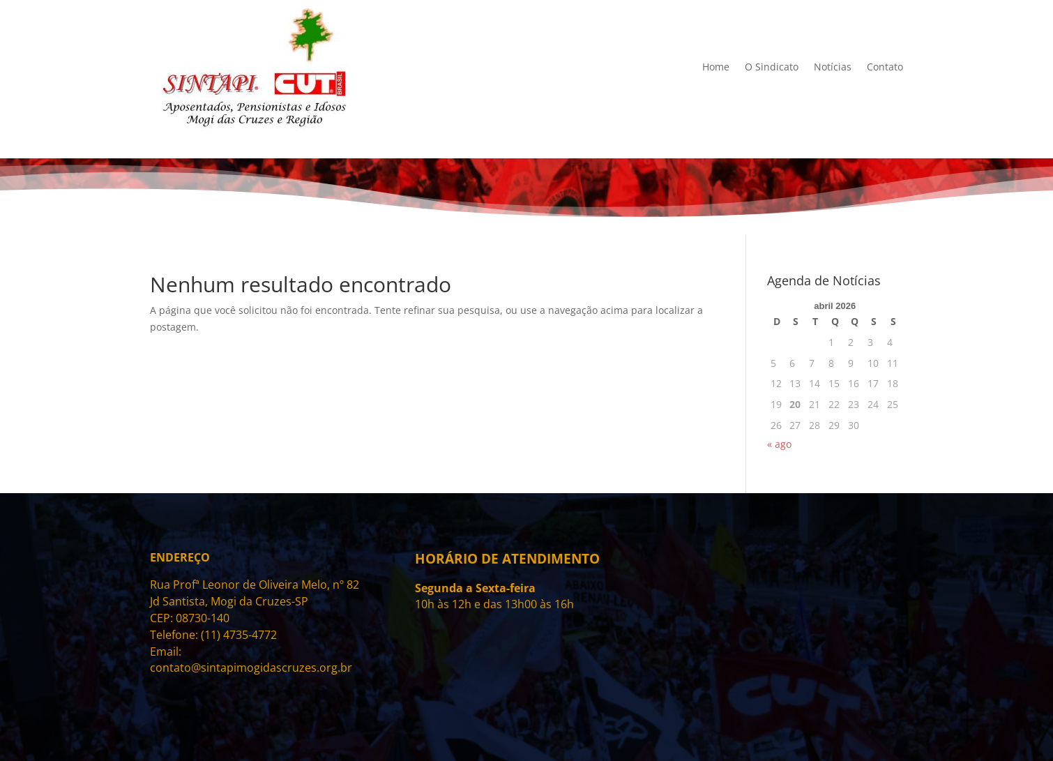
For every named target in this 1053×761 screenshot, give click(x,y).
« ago (779, 444)
